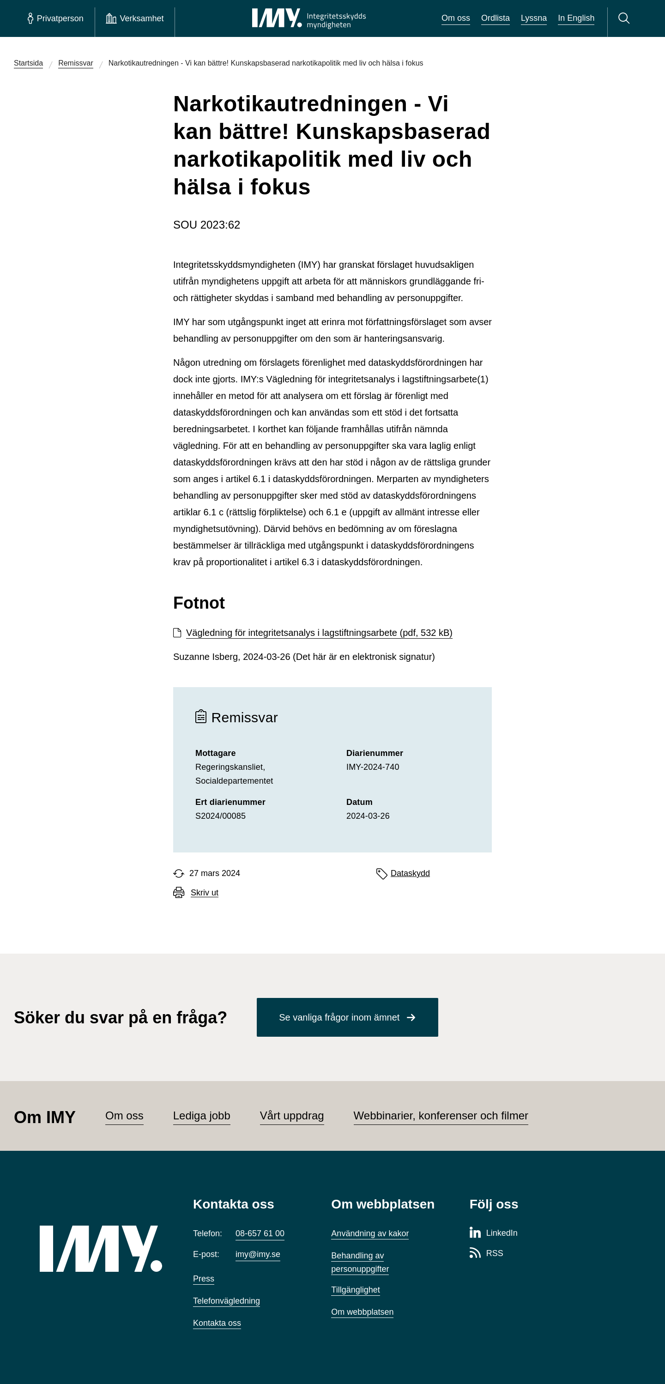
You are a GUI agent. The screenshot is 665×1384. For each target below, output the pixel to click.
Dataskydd (410, 873)
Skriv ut (204, 892)
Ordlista (495, 18)
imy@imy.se (258, 1254)
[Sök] (625, 18)
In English (576, 18)
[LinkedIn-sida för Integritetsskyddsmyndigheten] (494, 1233)
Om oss (455, 18)
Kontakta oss (217, 1323)
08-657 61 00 (260, 1233)
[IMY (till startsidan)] (102, 1248)
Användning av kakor (370, 1233)
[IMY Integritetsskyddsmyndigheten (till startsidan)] (309, 18)
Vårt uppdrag (292, 1115)
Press (203, 1278)
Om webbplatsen (362, 1312)
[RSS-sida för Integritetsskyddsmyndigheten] (486, 1253)
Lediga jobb (201, 1115)
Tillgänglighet (355, 1289)
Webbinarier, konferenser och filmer (441, 1115)
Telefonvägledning (226, 1300)
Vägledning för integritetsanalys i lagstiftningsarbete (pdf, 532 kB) (319, 633)
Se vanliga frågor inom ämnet (339, 1017)
